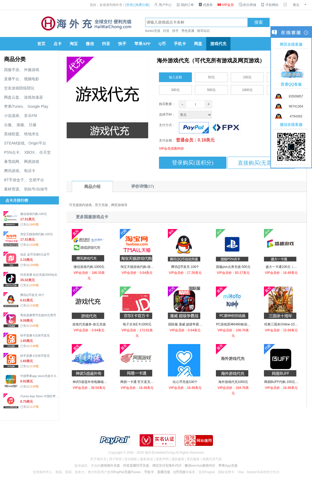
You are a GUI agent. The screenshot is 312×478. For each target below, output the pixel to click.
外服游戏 (31, 70)
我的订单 (185, 5)
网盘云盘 (11, 97)
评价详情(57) (142, 186)
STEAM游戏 (14, 143)
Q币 (162, 44)
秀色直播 (187, 31)
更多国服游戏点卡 (92, 217)
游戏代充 (218, 44)
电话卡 (29, 171)
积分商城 (247, 5)
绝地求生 (31, 134)
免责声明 (162, 459)
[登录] (130, 5)
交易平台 (36, 180)
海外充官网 (85, 23)
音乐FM (30, 115)
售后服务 (193, 459)
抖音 (166, 31)
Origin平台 (37, 143)
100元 (247, 76)
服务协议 (146, 459)
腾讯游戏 (11, 171)
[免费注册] (142, 5)
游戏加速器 (33, 97)
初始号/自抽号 (36, 189)
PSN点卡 (11, 152)
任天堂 (45, 152)
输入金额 (175, 76)
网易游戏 (31, 161)
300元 (175, 89)
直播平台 (11, 79)
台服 (8, 125)
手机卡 (180, 44)
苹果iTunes (13, 106)
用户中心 (162, 5)
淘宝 (74, 44)
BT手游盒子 (14, 180)
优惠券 (206, 5)
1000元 (247, 89)
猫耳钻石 (203, 31)
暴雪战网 (11, 161)
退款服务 (177, 459)
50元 (211, 76)
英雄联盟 (11, 134)
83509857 (296, 96)
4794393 (296, 116)
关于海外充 (98, 459)
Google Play (38, 106)
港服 (20, 125)
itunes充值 (152, 31)
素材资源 (11, 189)
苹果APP (142, 44)
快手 (175, 31)
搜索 (258, 22)
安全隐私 (130, 459)
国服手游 (11, 70)
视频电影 (31, 79)
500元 (211, 89)
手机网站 (269, 5)
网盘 (198, 44)
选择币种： (186, 114)
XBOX (29, 152)
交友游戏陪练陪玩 (19, 88)
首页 (41, 44)
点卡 (57, 44)
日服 (32, 125)
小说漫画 (11, 115)
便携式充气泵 (212, 459)
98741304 (296, 106)
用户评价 (115, 459)
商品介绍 (92, 186)
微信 (90, 44)
